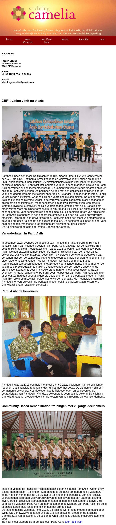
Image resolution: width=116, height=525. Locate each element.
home (9, 39)
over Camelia (27, 40)
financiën (83, 39)
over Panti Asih (46, 40)
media (65, 39)
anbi (102, 39)
